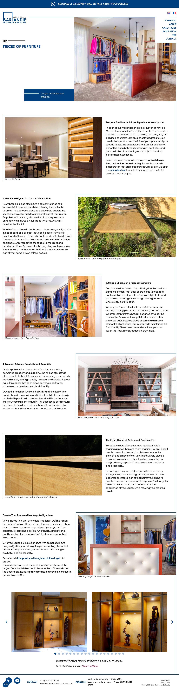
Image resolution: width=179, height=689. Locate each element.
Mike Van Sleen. (90, 665)
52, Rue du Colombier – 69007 (105, 679)
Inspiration (169, 31)
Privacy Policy (165, 682)
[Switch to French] (174, 13)
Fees (174, 35)
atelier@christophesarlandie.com (56, 683)
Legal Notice (165, 680)
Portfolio (170, 20)
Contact (171, 38)
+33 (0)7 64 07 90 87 (49, 680)
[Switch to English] (169, 13)
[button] (6, 622)
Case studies (169, 27)
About (172, 24)
